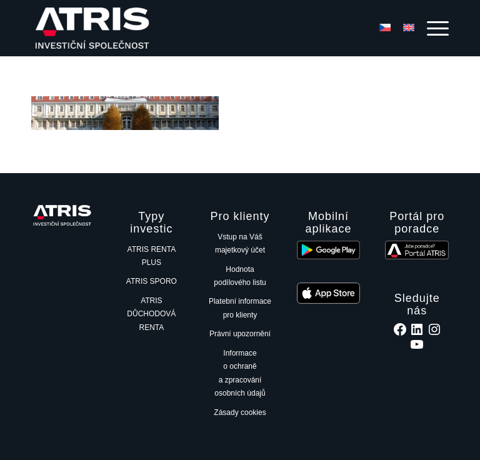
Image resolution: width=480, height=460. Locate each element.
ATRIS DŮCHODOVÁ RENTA (151, 314)
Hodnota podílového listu (240, 276)
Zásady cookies (240, 412)
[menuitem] (431, 28)
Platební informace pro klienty (240, 308)
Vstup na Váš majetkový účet (240, 243)
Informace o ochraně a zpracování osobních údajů (239, 373)
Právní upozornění (240, 333)
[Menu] (431, 28)
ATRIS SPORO (151, 281)
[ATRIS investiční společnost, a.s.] (94, 28)
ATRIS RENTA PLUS (152, 256)
